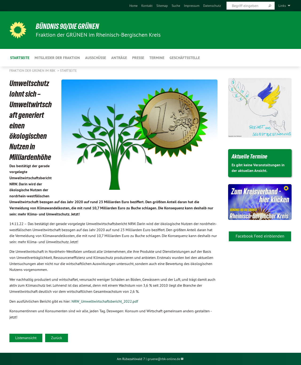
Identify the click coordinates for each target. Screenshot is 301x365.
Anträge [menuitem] (119, 57)
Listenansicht (25, 337)
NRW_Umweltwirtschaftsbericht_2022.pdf (104, 301)
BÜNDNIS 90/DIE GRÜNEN (67, 26)
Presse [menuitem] (138, 57)
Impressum (191, 6)
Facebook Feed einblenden (260, 236)
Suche (176, 6)
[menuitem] (133, 5)
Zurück (56, 337)
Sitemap (162, 6)
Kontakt (147, 6)
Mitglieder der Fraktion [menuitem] (57, 57)
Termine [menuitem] (156, 57)
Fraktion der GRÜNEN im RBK (32, 70)
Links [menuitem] (282, 6)
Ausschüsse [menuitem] (95, 57)
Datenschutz (212, 6)
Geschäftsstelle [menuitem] (185, 57)
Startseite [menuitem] (19, 57)
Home (133, 6)
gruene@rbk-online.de (163, 359)
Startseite (68, 70)
